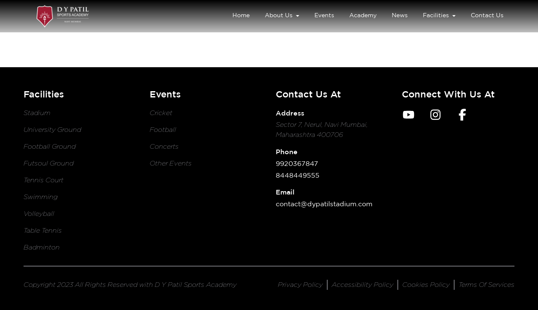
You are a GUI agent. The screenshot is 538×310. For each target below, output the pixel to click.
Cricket (161, 112)
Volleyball (39, 213)
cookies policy (426, 284)
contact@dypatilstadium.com (324, 204)
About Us (282, 15)
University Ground (52, 129)
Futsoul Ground (49, 163)
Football (163, 129)
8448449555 (297, 175)
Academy (363, 15)
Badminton (42, 247)
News (400, 15)
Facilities (439, 15)
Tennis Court (43, 180)
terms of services (486, 284)
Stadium (37, 112)
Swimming (41, 196)
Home (241, 15)
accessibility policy (362, 284)
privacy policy (300, 284)
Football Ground (50, 146)
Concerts (164, 146)
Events (324, 15)
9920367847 (297, 163)
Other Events (171, 163)
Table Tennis (43, 230)
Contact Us (487, 15)
